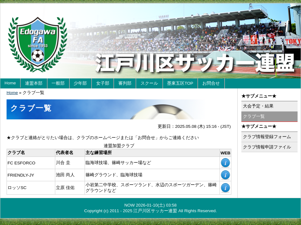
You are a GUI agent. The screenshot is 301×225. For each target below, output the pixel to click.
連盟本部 (33, 83)
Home (10, 83)
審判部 (124, 83)
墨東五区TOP (180, 83)
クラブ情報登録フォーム (267, 136)
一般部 (58, 83)
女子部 (102, 83)
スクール (149, 83)
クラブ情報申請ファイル (267, 147)
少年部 (80, 83)
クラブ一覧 (254, 116)
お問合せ (211, 83)
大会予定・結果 (258, 106)
